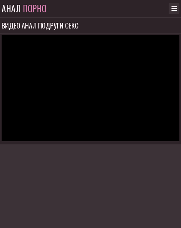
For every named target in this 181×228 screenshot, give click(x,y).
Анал (24, 8)
